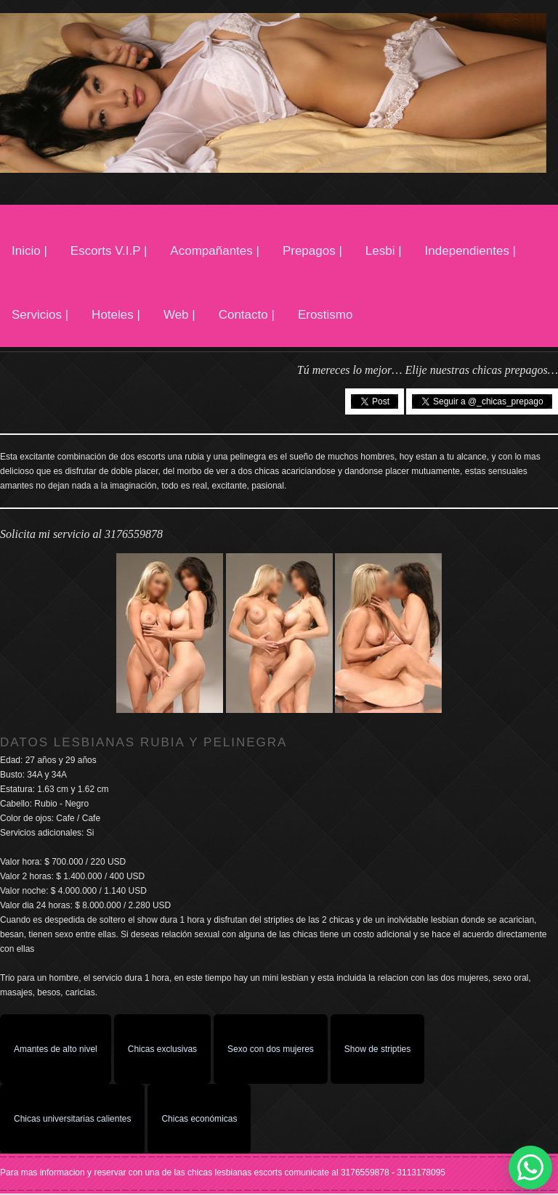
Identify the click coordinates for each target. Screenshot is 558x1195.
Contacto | (247, 315)
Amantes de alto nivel (55, 1049)
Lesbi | (383, 251)
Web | (179, 315)
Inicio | (29, 251)
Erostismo (325, 315)
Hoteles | (116, 315)
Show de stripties (377, 1049)
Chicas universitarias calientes (72, 1119)
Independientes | (470, 251)
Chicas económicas (199, 1119)
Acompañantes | (214, 251)
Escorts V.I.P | (108, 251)
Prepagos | (312, 251)
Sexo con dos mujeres (270, 1049)
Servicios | (40, 315)
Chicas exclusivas (162, 1049)
